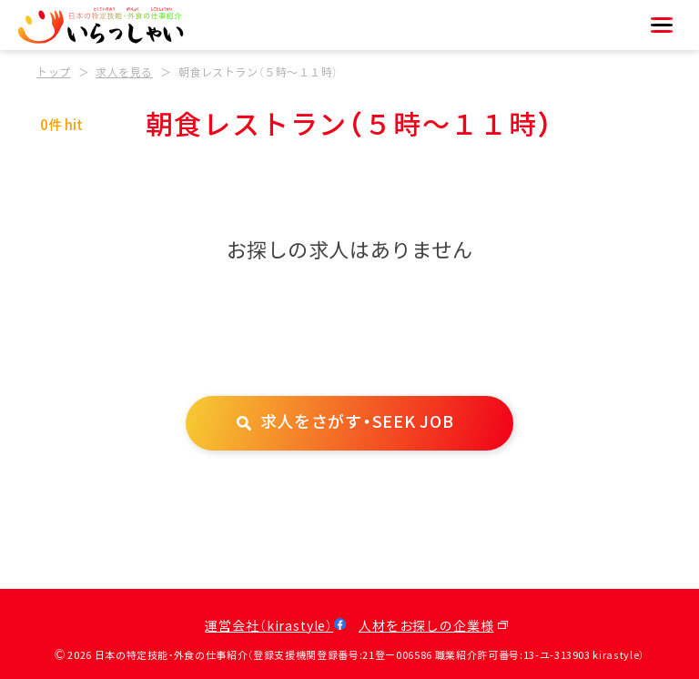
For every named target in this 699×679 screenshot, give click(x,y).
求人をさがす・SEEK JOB (357, 422)
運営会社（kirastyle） (269, 626)
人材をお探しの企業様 (426, 626)
